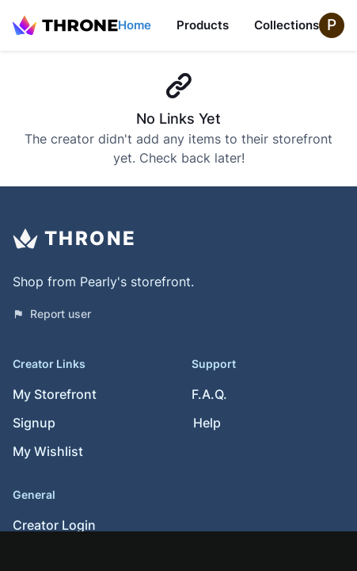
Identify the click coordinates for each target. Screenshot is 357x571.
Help (207, 423)
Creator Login (54, 525)
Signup (34, 423)
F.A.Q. (209, 394)
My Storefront (55, 394)
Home (134, 25)
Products (203, 25)
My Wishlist (48, 451)
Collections (286, 25)
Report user (52, 313)
